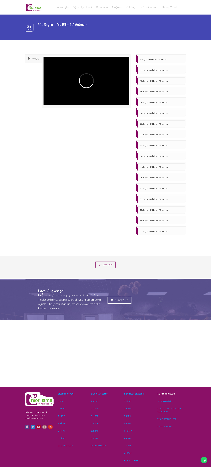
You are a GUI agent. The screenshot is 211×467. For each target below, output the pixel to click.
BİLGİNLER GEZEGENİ (134, 394)
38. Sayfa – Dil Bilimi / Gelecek (154, 156)
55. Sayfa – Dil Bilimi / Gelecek (154, 210)
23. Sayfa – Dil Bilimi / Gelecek (154, 134)
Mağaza (117, 7)
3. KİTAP (61, 416)
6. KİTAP (61, 438)
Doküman (102, 7)
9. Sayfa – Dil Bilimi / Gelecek (153, 59)
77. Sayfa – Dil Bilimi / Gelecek (154, 231)
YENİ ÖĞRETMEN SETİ (167, 419)
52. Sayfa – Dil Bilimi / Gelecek (154, 199)
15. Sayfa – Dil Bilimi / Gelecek (154, 91)
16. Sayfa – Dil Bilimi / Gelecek (154, 102)
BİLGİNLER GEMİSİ (99, 394)
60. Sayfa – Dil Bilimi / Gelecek (154, 220)
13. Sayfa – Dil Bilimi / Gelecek (154, 81)
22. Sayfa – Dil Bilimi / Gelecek (154, 124)
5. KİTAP (61, 431)
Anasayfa (63, 7)
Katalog (130, 7)
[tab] (33, 58)
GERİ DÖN (105, 264)
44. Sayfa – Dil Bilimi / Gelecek (154, 167)
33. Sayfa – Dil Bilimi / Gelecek (154, 145)
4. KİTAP (61, 423)
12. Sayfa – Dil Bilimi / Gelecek (154, 70)
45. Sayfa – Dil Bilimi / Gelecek (154, 177)
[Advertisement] (105, 357)
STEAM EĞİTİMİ (164, 401)
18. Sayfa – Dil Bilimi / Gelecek (154, 113)
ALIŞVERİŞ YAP (85, 300)
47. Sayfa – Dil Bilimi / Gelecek (154, 188)
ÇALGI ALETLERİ (164, 426)
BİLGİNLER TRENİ (66, 394)
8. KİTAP (128, 453)
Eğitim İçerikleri (82, 7)
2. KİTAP (61, 408)
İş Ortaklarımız (149, 7)
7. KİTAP (127, 445)
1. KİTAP (61, 401)
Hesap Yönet (169, 7)
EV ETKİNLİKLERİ (65, 445)
